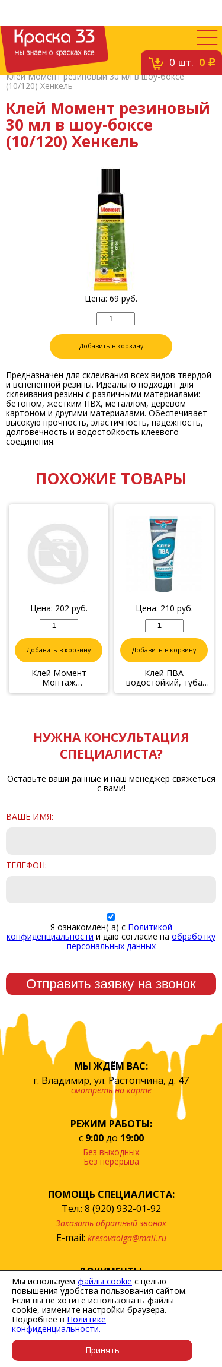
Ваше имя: (29, 817)
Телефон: (26, 865)
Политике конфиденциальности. (59, 1324)
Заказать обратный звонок (111, 1223)
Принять (102, 1350)
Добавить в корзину (111, 346)
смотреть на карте (111, 1090)
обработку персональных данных (141, 941)
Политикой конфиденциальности (89, 931)
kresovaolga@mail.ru (127, 1238)
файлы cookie (105, 1281)
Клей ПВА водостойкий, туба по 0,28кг (164, 677)
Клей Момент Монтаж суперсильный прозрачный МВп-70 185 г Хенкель (58, 677)
